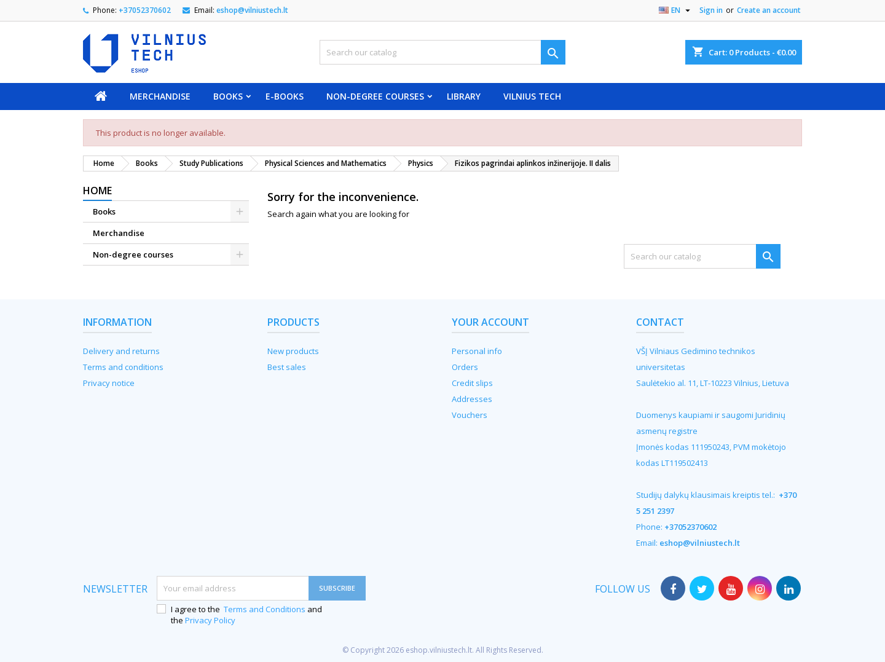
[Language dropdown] (676, 10)
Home (97, 190)
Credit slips (472, 382)
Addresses (472, 398)
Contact (660, 322)
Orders (465, 366)
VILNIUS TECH (532, 96)
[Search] (442, 52)
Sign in (711, 10)
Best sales (286, 366)
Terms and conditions (123, 366)
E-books (285, 96)
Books (228, 96)
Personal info (477, 351)
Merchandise (160, 96)
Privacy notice (109, 382)
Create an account (769, 10)
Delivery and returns (121, 351)
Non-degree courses (375, 96)
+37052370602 (145, 10)
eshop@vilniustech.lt (252, 10)
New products (293, 351)
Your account (490, 322)
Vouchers (469, 414)
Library (464, 96)
